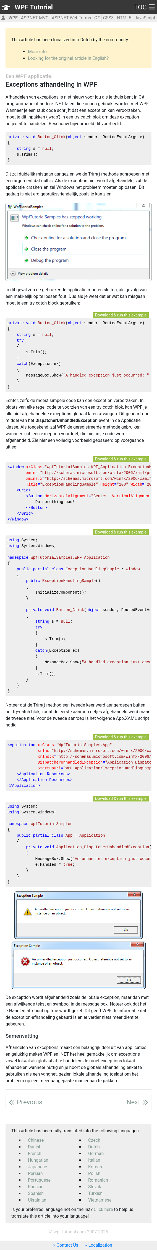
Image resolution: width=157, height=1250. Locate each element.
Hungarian (38, 1160)
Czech (94, 1140)
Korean (95, 1166)
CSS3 (108, 17)
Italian (94, 1160)
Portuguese (39, 1180)
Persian (35, 1173)
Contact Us (67, 1245)
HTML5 (124, 17)
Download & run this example (120, 315)
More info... (39, 51)
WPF (13, 17)
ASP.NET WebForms (71, 17)
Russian (36, 1186)
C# (97, 17)
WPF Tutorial (34, 7)
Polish (94, 1173)
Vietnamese (100, 1200)
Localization (100, 1245)
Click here (103, 1209)
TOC (144, 7)
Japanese (37, 1166)
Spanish (36, 1193)
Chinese (36, 1140)
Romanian (98, 1180)
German (96, 1153)
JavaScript (145, 17)
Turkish (95, 1193)
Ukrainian (37, 1200)
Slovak (94, 1186)
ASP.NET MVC (34, 17)
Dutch (94, 1147)
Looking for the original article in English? (68, 58)
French (34, 1153)
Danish (34, 1147)
